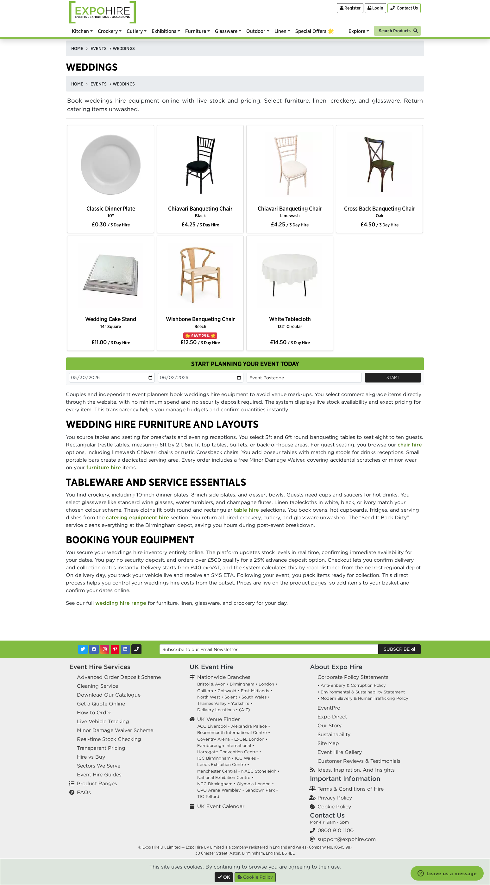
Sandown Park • (261, 790)
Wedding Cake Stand (110, 322)
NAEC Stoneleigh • (260, 771)
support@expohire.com (346, 839)
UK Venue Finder (218, 719)
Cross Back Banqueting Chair (379, 211)
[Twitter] (83, 649)
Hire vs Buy (91, 757)
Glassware (226, 31)
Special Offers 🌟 (314, 31)
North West (208, 697)
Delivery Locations (216, 709)
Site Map (328, 743)
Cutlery (135, 31)
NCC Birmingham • (216, 784)
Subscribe (399, 649)
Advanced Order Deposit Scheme (119, 677)
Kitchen (80, 31)
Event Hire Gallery (339, 752)
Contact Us (327, 815)
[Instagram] (104, 649)
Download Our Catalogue (109, 695)
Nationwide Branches (223, 677)
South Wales (254, 697)
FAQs (84, 792)
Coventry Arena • (215, 739)
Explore (357, 31)
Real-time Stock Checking (109, 739)
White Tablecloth (290, 322)
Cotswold (226, 690)
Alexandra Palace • (250, 726)
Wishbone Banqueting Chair (200, 322)
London (266, 684)
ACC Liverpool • (213, 726)
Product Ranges (97, 783)
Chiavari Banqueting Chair (200, 211)
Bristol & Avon (211, 684)
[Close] (224, 877)
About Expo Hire (336, 667)
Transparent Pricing (101, 748)
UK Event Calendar (220, 806)
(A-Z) (244, 709)
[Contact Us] (404, 8)
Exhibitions (164, 31)
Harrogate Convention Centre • (229, 752)
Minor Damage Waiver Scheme (115, 730)
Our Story (329, 725)
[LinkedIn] (125, 649)
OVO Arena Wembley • (220, 790)
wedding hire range (120, 603)
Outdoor (255, 31)
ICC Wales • (247, 758)
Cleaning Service (97, 686)
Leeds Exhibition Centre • (223, 764)
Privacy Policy (334, 797)
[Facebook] (94, 649)
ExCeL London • (250, 739)
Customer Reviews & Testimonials (358, 761)
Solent (230, 697)
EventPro (328, 708)
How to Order (94, 712)
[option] (110, 166)
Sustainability (333, 734)
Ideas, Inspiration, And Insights (356, 770)
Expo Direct (332, 716)
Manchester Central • (218, 771)
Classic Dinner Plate (110, 211)
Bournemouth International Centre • (233, 732)
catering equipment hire (137, 517)
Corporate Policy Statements (352, 677)
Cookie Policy (334, 806)
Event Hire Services (99, 667)
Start (392, 377)
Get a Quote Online (101, 703)
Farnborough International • (225, 745)
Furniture (195, 31)
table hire (246, 510)
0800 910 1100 (335, 830)
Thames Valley (212, 703)
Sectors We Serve (98, 765)
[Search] (397, 30)
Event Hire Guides (99, 774)
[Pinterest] (115, 649)
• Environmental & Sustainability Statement (361, 692)
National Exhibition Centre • (225, 777)
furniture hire (103, 467)
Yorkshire (240, 703)
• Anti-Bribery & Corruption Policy (351, 685)
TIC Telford (208, 796)
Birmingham (242, 684)
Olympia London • (255, 784)
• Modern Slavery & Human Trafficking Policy (362, 698)
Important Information (345, 778)
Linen (280, 31)
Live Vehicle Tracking (103, 721)
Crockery (108, 31)
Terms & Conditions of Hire (350, 789)
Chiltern (205, 690)
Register (350, 8)
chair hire (410, 444)
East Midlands (255, 690)
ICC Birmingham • (215, 758)
